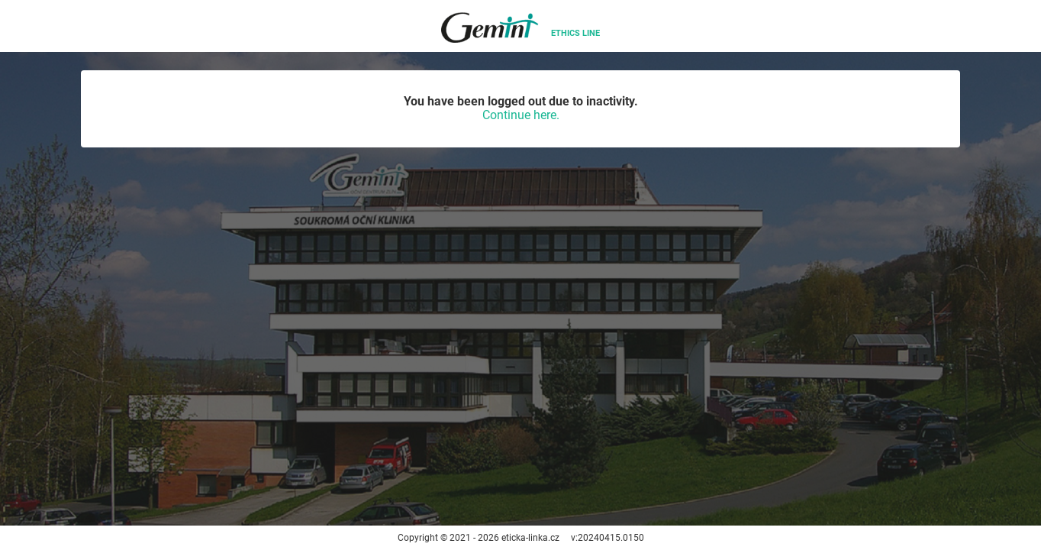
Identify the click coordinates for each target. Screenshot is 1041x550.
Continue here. (520, 115)
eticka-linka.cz (530, 537)
